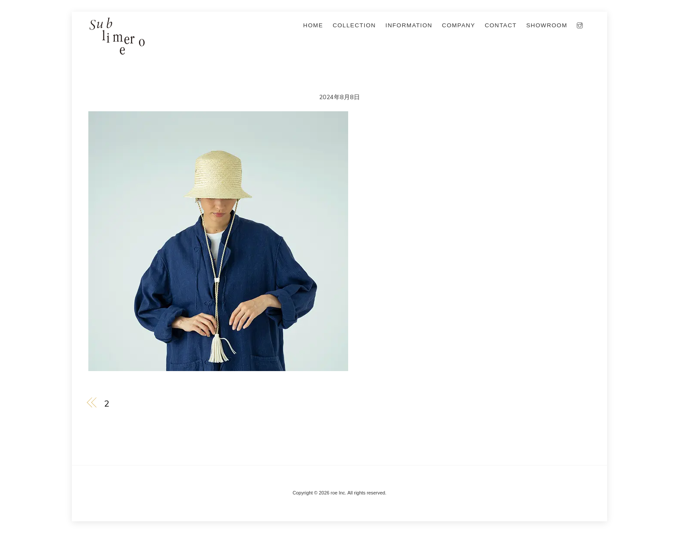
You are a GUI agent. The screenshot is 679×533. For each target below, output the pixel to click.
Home (313, 25)
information (408, 25)
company (458, 25)
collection (354, 25)
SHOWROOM (546, 25)
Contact (501, 25)
